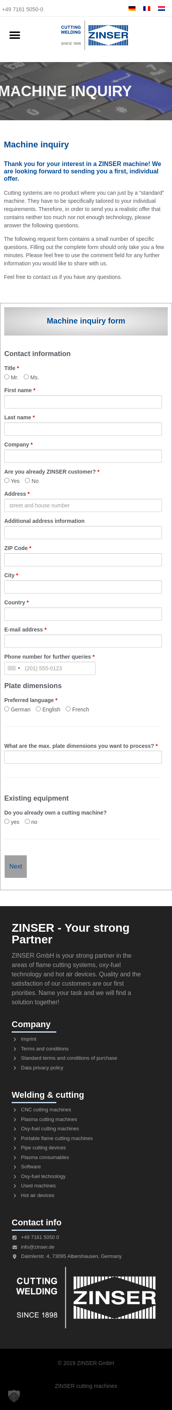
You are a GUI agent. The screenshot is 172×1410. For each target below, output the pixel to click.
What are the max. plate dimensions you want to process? (81, 746)
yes (11, 822)
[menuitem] (132, 8)
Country (16, 602)
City (11, 575)
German (17, 709)
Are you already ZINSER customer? (51, 471)
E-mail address (25, 629)
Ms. (31, 377)
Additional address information (44, 521)
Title (11, 368)
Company (18, 444)
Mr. (11, 377)
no (31, 822)
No (31, 481)
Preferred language (30, 700)
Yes (11, 481)
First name (19, 390)
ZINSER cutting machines (86, 1386)
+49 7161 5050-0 (22, 9)
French (77, 709)
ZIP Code (17, 548)
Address (17, 494)
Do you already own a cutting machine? (55, 812)
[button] (14, 35)
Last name (19, 417)
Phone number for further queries (49, 656)
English (48, 709)
